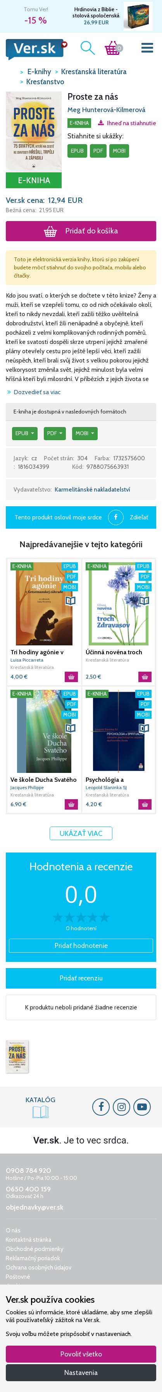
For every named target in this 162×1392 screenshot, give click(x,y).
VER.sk (11, 71)
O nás (13, 1230)
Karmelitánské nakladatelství (92, 489)
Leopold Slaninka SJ (106, 787)
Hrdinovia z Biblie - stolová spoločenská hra (95, 12)
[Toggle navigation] (147, 49)
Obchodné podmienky (35, 1249)
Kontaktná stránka (29, 1239)
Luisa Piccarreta (26, 660)
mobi (119, 150)
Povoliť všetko (81, 1354)
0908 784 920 (28, 1170)
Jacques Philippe (27, 787)
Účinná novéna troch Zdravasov (114, 652)
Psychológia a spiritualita (105, 780)
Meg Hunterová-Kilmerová (106, 110)
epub (77, 150)
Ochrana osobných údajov (38, 1267)
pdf (98, 150)
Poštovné (18, 1276)
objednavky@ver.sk (34, 1207)
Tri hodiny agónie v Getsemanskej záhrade (41, 652)
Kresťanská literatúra (32, 667)
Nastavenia (81, 1372)
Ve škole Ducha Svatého (43, 779)
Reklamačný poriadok (33, 1258)
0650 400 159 (28, 1189)
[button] (34, 131)
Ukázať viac (81, 833)
